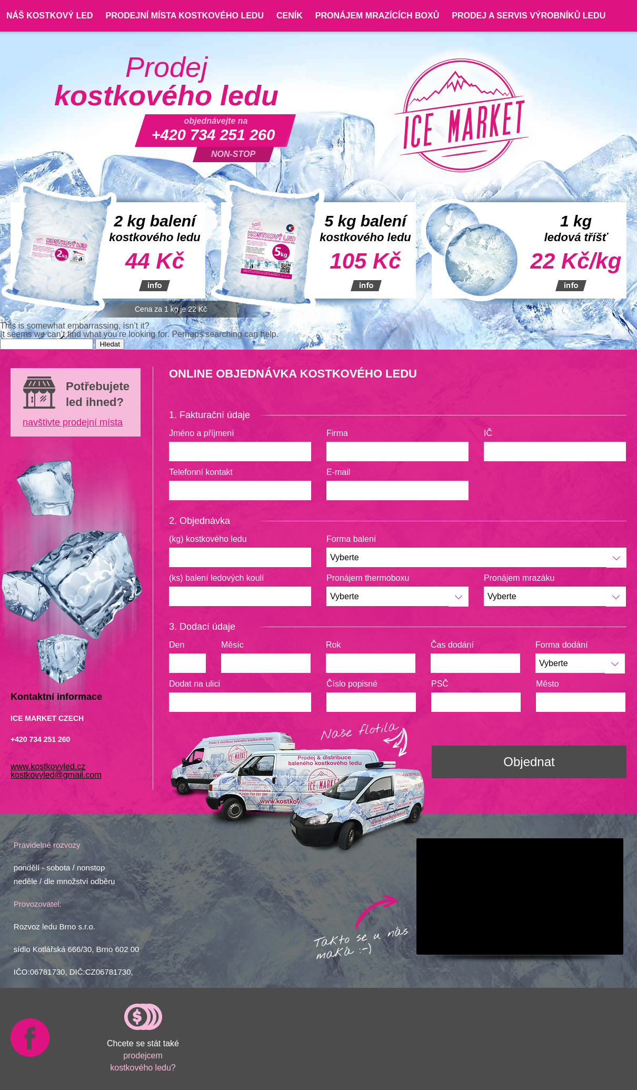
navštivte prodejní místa (73, 422)
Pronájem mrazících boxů (377, 15)
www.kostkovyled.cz (48, 766)
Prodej (166, 82)
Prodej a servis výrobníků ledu (528, 15)
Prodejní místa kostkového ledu (184, 15)
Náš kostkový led (49, 15)
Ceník (289, 15)
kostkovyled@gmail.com (56, 774)
